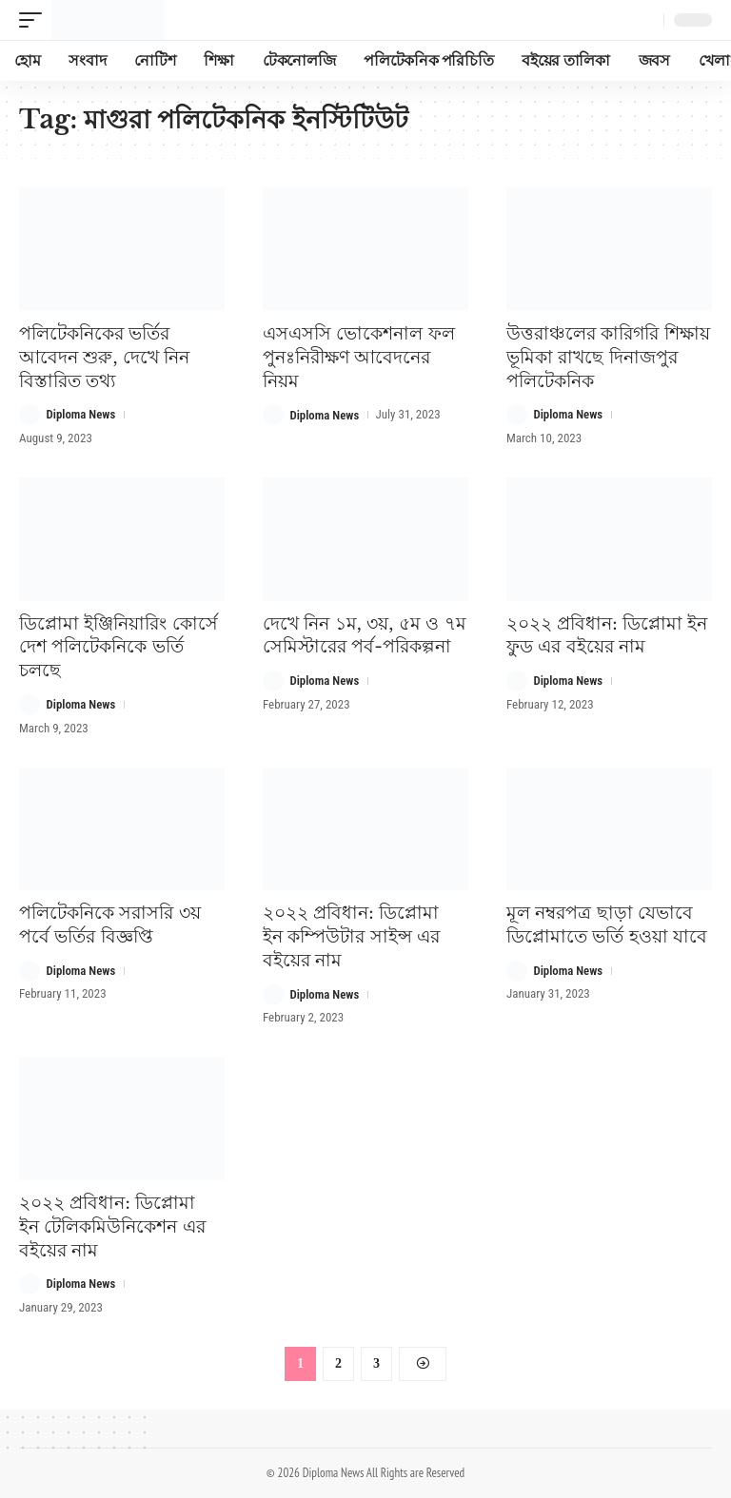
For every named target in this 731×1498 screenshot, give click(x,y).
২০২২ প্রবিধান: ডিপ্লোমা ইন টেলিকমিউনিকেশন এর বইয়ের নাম (112, 1225)
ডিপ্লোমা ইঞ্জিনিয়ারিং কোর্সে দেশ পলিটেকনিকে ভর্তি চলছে (118, 646)
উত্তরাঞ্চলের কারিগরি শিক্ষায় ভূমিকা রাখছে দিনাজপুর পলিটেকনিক (608, 356)
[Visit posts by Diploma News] (29, 414)
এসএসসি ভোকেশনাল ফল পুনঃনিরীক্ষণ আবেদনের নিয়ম (359, 356)
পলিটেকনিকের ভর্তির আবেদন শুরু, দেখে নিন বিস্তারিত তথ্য (104, 356)
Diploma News (82, 414)
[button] (35, 20)
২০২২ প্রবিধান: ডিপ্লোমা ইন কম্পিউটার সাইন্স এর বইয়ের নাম (351, 936)
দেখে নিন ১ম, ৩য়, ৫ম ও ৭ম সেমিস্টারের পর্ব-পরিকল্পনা (364, 634)
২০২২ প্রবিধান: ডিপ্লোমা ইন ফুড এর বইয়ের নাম (607, 634)
